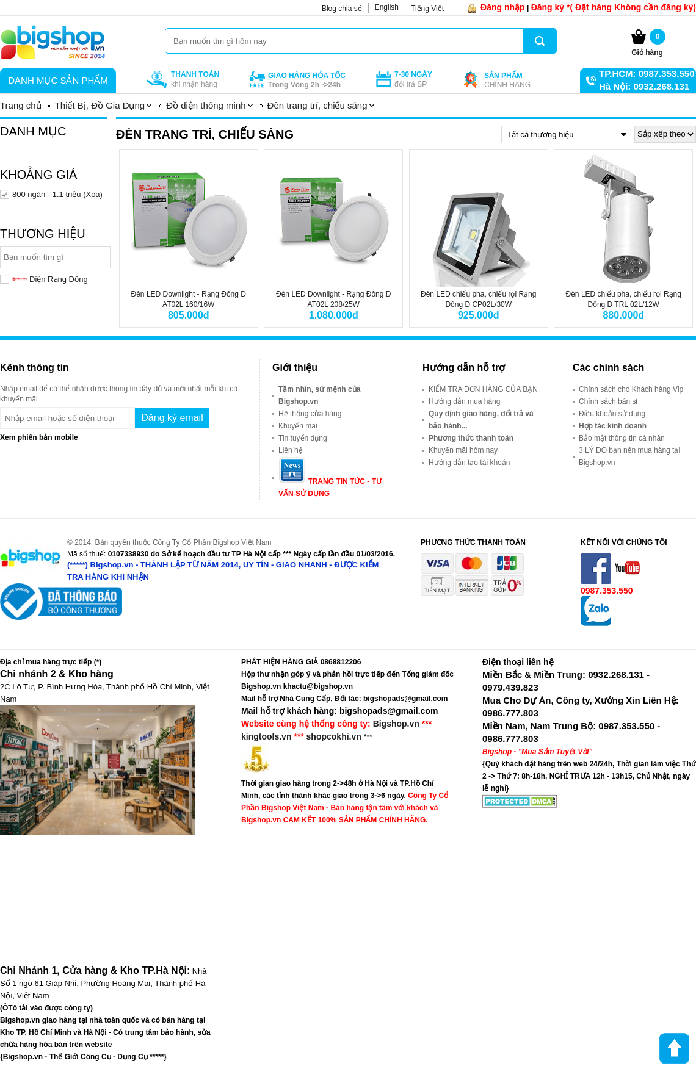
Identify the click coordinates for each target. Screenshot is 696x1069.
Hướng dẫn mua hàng (464, 401)
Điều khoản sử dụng (612, 413)
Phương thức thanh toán (471, 438)
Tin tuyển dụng (302, 438)
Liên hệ (290, 450)
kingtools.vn (266, 736)
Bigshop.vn (396, 724)
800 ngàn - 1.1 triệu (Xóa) (57, 194)
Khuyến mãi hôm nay (463, 450)
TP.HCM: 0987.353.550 (646, 73)
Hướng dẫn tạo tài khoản (469, 462)
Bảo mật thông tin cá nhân (622, 438)
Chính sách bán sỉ (608, 401)
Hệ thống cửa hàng (309, 413)
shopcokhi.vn (333, 736)
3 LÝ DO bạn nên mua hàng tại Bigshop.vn (629, 456)
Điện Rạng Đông (50, 279)
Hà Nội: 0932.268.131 (644, 86)
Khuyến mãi (297, 426)
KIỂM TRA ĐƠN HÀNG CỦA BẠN (483, 389)
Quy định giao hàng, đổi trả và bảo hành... (481, 419)
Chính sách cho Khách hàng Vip (631, 389)
